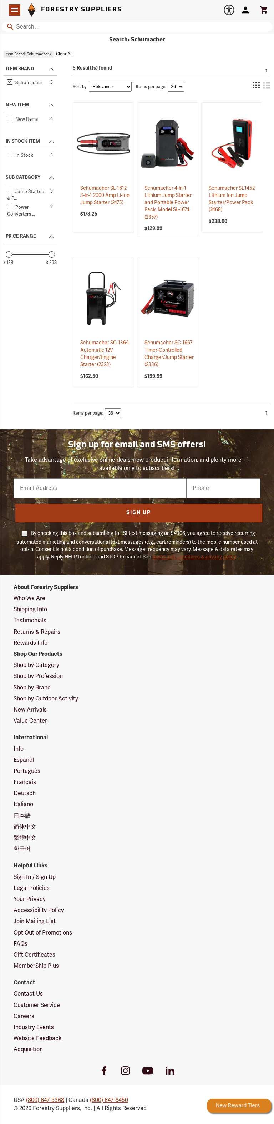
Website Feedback (38, 1038)
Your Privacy (30, 899)
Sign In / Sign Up (35, 877)
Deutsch (25, 793)
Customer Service (37, 1005)
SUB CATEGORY (23, 177)
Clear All (64, 54)
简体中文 (25, 826)
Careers (24, 1016)
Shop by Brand (32, 687)
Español (24, 760)
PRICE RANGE (21, 236)
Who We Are (29, 598)
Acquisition (28, 1049)
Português (27, 771)
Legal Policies (32, 888)
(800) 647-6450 (109, 1100)
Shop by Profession (38, 676)
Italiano (23, 804)
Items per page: (151, 87)
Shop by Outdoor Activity (46, 698)
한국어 (22, 848)
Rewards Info (30, 643)
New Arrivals (30, 709)
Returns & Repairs (37, 632)
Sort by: (80, 87)
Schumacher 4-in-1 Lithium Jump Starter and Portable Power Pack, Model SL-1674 (168, 202)
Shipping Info (30, 609)
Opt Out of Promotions (43, 932)
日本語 (22, 815)
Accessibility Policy (39, 910)
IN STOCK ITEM (23, 141)
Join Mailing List (35, 921)
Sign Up (138, 513)
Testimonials (30, 620)
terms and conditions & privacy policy (194, 557)
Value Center (30, 720)
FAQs (20, 943)
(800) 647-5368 (45, 1100)
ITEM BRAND (20, 69)
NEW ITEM (17, 105)
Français (25, 782)
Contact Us (28, 993)
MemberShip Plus (36, 965)
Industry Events (34, 1027)
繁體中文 (25, 837)
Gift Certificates (34, 954)
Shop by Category (36, 665)
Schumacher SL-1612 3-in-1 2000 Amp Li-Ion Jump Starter (105, 195)
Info (19, 749)
